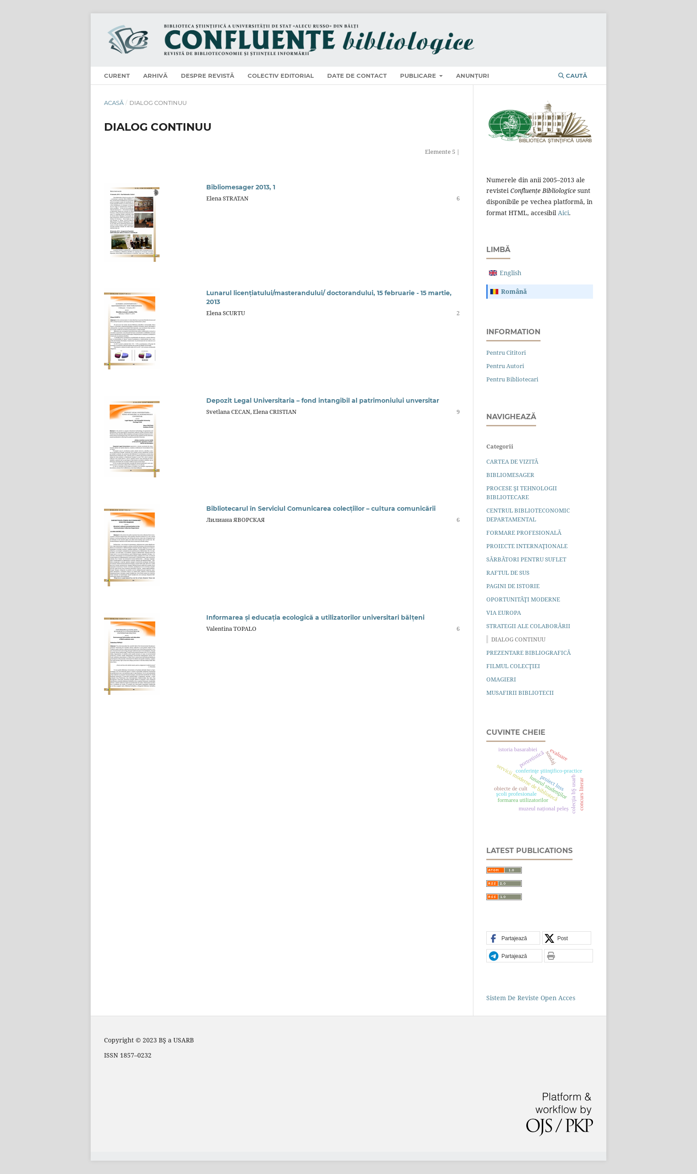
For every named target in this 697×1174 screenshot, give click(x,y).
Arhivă (155, 75)
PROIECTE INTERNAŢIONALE (527, 546)
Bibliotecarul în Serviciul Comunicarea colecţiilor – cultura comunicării (321, 509)
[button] (513, 938)
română (514, 291)
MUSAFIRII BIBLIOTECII (520, 693)
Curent (117, 75)
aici (563, 212)
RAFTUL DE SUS (507, 573)
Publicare (419, 75)
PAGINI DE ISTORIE (513, 586)
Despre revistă (207, 75)
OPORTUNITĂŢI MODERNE (523, 599)
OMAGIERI (501, 679)
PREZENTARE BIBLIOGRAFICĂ (528, 653)
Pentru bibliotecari (512, 379)
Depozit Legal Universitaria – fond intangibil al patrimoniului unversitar (322, 401)
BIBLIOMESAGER (510, 475)
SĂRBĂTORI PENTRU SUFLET (526, 559)
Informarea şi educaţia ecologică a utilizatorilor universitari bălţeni (315, 617)
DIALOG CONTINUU (518, 639)
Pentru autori (505, 366)
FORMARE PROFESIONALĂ (523, 533)
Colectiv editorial (281, 75)
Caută (572, 75)
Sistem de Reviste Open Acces (530, 998)
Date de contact (357, 75)
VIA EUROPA (503, 613)
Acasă (114, 102)
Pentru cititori (506, 353)
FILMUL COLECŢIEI (513, 666)
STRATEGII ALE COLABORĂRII (528, 626)
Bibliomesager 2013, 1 (240, 187)
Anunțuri (472, 75)
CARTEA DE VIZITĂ (512, 461)
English (510, 272)
